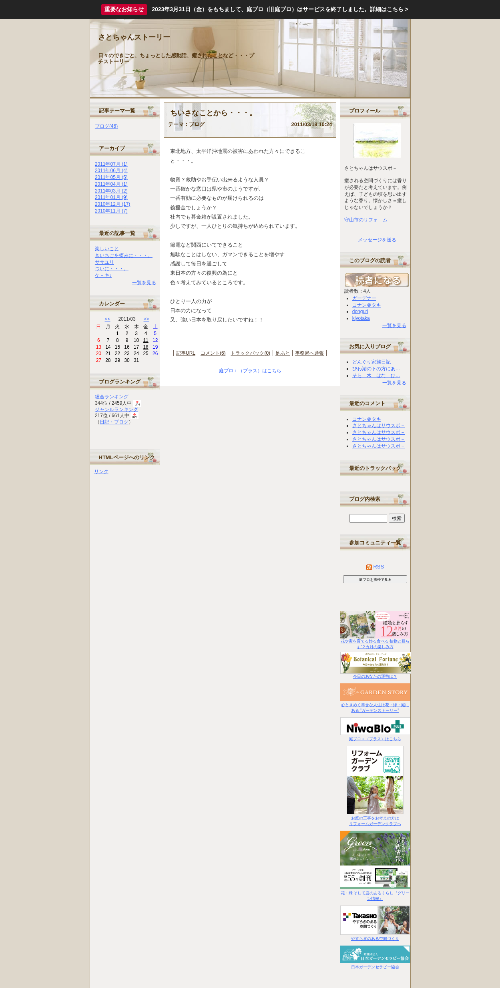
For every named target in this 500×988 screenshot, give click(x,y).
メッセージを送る (377, 240)
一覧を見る (144, 282)
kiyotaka (361, 318)
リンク (101, 471)
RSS (375, 567)
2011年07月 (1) (111, 164)
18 (145, 347)
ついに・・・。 (112, 268)
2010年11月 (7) (111, 211)
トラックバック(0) (250, 353)
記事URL (185, 353)
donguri (360, 311)
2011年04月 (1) (111, 184)
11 (145, 340)
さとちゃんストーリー (134, 37)
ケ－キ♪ (103, 275)
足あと (282, 353)
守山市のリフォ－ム (366, 220)
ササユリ (104, 262)
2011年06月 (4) (111, 170)
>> (146, 319)
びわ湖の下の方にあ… (376, 369)
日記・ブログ (114, 422)
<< (107, 319)
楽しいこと (107, 248)
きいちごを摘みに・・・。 (124, 255)
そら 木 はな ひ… (376, 375)
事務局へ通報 (309, 353)
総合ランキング (112, 397)
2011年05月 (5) (111, 177)
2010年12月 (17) (112, 204)
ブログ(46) (106, 126)
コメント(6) (213, 353)
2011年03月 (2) (111, 191)
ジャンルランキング (116, 409)
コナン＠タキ (366, 305)
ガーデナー (364, 298)
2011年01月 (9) (111, 197)
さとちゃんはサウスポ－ (378, 425)
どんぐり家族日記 (371, 362)
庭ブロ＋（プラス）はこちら (250, 371)
